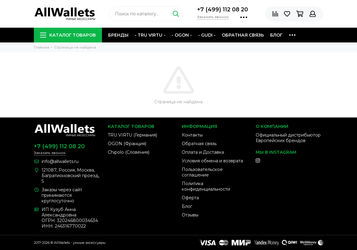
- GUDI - (207, 35)
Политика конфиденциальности (206, 186)
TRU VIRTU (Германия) (132, 135)
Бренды (118, 35)
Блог (276, 35)
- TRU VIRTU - (150, 35)
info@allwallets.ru (60, 161)
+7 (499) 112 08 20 (222, 9)
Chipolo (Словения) (128, 152)
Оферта (190, 197)
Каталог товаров (68, 35)
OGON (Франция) (127, 143)
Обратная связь (243, 35)
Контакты (192, 135)
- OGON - (182, 35)
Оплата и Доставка (203, 152)
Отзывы (190, 215)
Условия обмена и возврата (212, 161)
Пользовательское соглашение (202, 172)
